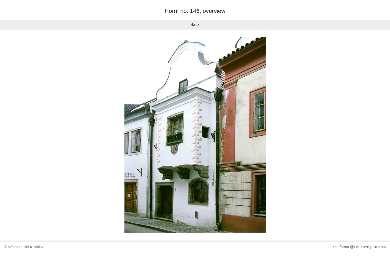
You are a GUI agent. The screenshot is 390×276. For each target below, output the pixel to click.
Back (195, 24)
